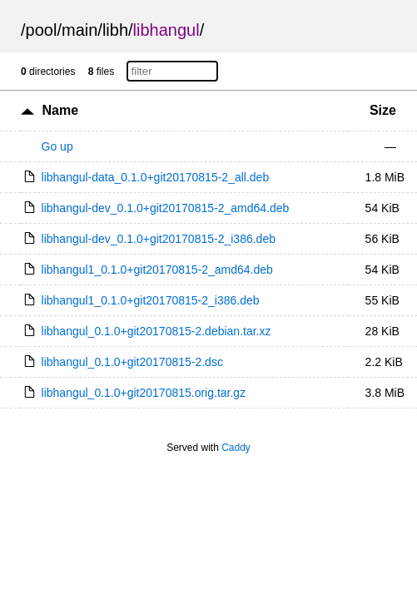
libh (115, 30)
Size (383, 110)
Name (60, 110)
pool (41, 30)
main (79, 30)
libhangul (166, 30)
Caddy (236, 447)
